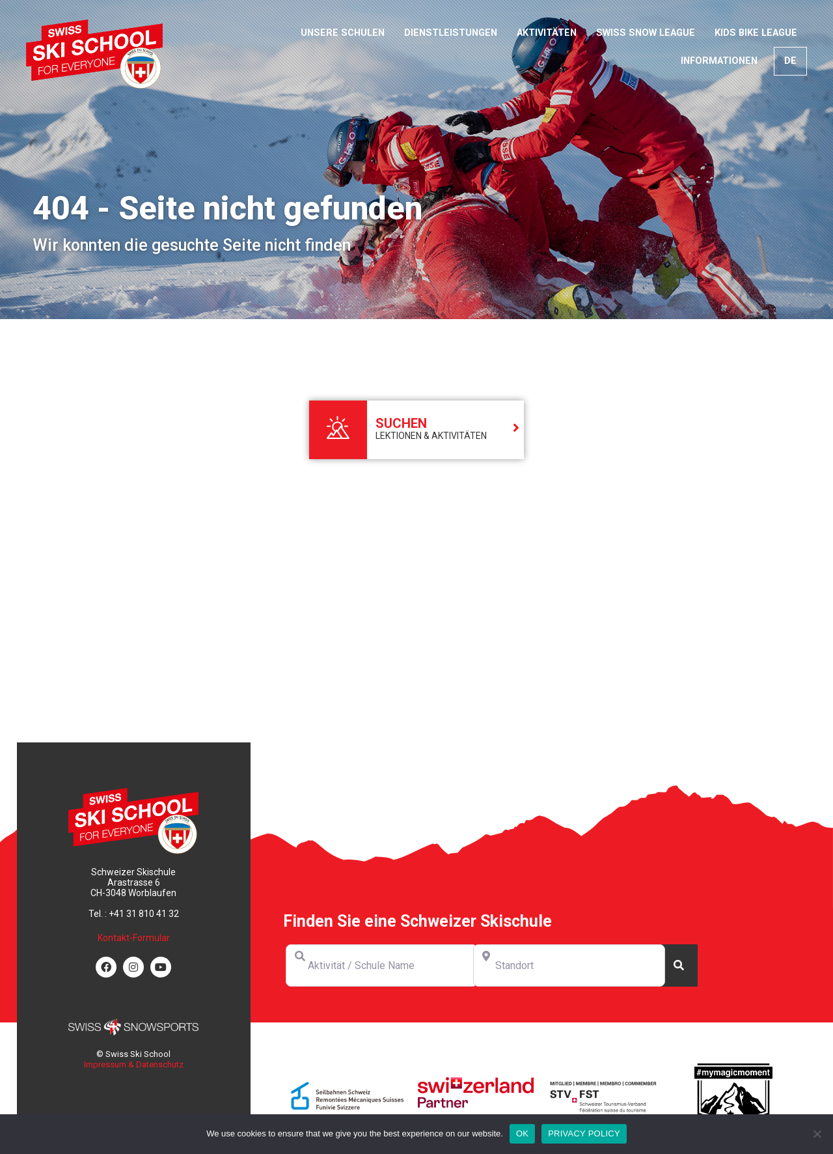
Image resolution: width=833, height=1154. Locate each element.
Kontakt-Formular (134, 938)
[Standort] (569, 965)
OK (522, 1133)
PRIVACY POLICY (584, 1133)
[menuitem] (790, 61)
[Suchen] (679, 965)
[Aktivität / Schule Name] (382, 965)
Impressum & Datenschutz (134, 1064)
